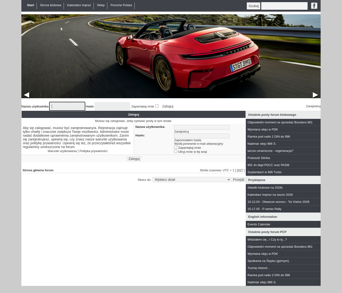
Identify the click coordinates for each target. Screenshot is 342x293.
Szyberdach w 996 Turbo (264, 172)
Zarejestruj (313, 106)
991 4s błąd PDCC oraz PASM (268, 165)
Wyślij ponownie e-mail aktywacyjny (198, 143)
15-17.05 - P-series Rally (264, 209)
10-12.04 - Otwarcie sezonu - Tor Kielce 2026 (278, 202)
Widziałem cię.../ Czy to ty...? (267, 239)
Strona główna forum (38, 170)
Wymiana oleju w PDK (262, 129)
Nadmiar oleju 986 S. (261, 143)
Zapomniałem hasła (187, 140)
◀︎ (26, 94)
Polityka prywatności (94, 151)
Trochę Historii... (258, 268)
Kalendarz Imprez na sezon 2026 (270, 194)
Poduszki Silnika (258, 158)
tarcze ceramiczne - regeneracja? (270, 151)
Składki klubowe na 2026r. (265, 187)
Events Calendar (258, 224)
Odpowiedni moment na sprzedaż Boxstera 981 (280, 122)
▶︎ (315, 94)
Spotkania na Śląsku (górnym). (268, 261)
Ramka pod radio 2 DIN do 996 (268, 136)
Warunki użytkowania (62, 151)
